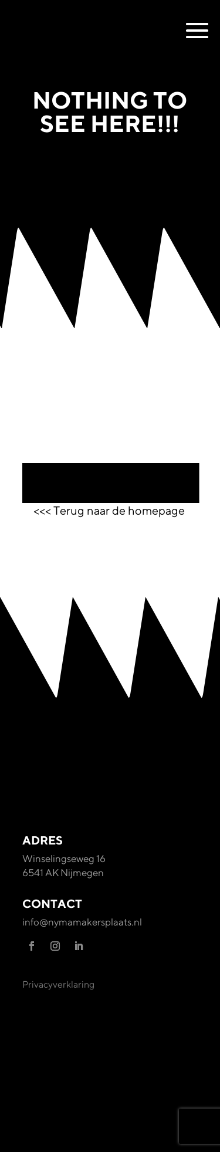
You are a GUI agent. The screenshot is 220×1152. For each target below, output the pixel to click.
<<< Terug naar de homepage (110, 510)
